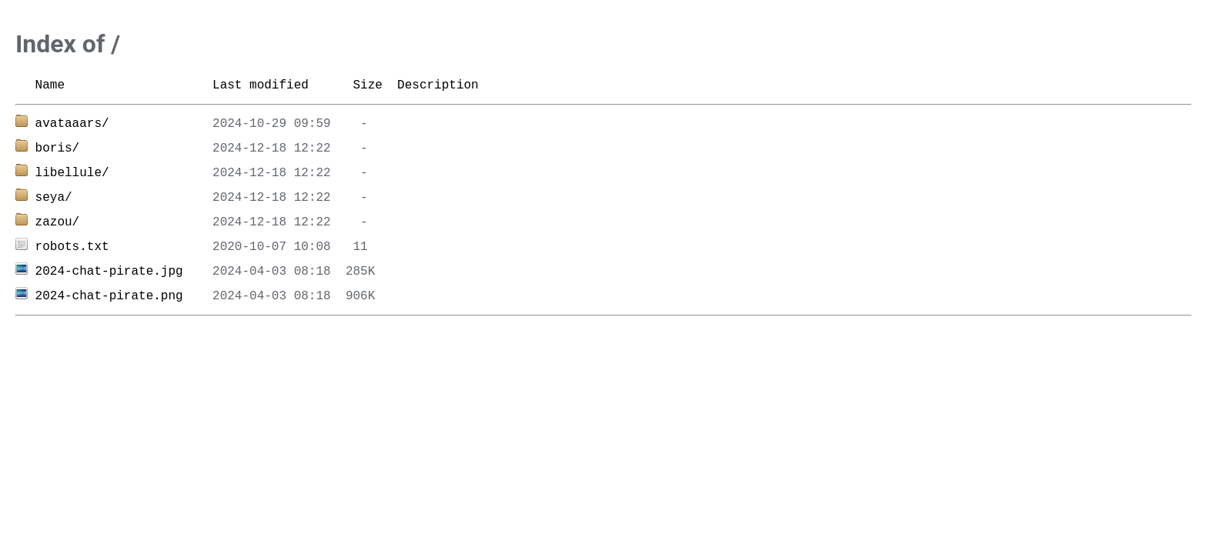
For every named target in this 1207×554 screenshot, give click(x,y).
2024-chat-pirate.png (109, 296)
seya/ (53, 197)
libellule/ (72, 173)
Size (367, 85)
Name (50, 85)
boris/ (57, 148)
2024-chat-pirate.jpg (109, 271)
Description (438, 85)
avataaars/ (72, 123)
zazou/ (57, 222)
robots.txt (72, 247)
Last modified (260, 85)
